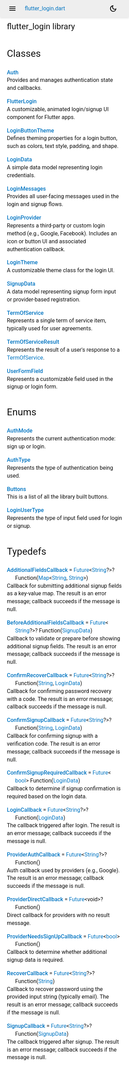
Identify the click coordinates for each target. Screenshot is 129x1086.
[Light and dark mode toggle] (113, 8)
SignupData (21, 283)
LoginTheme (22, 262)
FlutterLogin (21, 101)
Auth (13, 72)
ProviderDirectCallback (35, 899)
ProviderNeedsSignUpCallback (44, 936)
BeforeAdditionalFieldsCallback (45, 622)
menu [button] (12, 8)
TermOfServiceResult (33, 342)
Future (81, 570)
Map (43, 578)
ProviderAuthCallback (33, 854)
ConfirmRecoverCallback (37, 675)
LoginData (19, 159)
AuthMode (19, 430)
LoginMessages (26, 188)
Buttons (16, 489)
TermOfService (25, 313)
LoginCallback (24, 810)
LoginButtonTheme (30, 130)
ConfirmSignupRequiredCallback (47, 772)
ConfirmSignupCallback (36, 720)
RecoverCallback (27, 973)
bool (20, 780)
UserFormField (25, 371)
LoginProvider (24, 217)
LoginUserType (25, 510)
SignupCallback (26, 1026)
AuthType (18, 460)
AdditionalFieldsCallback (37, 570)
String (99, 570)
